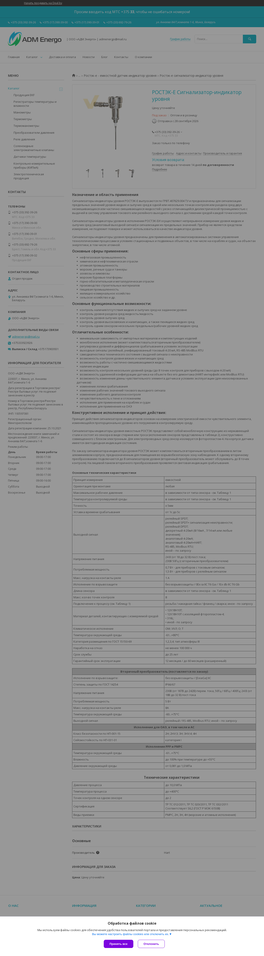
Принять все (119, 944)
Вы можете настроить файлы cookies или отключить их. (130, 934)
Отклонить (151, 944)
